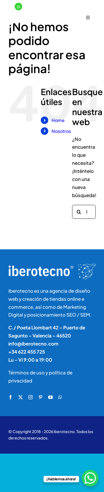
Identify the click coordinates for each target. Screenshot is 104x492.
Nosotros (61, 131)
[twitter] (20, 397)
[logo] (37, 15)
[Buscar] (79, 212)
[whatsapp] (60, 397)
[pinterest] (40, 397)
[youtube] (50, 397)
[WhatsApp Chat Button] (90, 478)
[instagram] (30, 397)
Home (58, 120)
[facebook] (10, 397)
